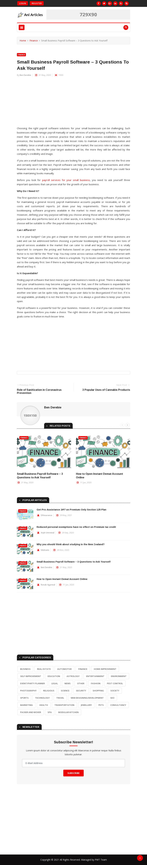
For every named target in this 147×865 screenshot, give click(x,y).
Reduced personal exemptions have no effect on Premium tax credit (76, 527)
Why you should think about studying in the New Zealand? (71, 544)
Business (25, 669)
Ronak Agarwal (48, 584)
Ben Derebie (25, 75)
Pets (101, 705)
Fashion (95, 683)
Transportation (64, 705)
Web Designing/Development (87, 697)
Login (22, 3)
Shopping (98, 690)
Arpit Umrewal (47, 532)
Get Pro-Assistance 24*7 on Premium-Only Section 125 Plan (71, 509)
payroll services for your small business (66, 180)
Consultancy (118, 705)
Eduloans (45, 550)
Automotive (64, 669)
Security (81, 690)
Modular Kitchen (68, 712)
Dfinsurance (46, 515)
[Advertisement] (73, 103)
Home (23, 40)
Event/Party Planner (32, 683)
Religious (48, 690)
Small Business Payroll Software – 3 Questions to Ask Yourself (73, 561)
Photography (28, 690)
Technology (42, 697)
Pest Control (115, 683)
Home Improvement (105, 669)
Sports (24, 697)
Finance (34, 40)
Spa (50, 712)
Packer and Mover (30, 712)
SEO (112, 697)
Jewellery (86, 705)
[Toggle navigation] (21, 27)
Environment (118, 676)
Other (80, 683)
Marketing (26, 705)
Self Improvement (30, 676)
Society (114, 690)
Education (54, 676)
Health (43, 705)
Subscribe (73, 773)
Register (37, 3)
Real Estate (44, 669)
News (67, 683)
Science (65, 690)
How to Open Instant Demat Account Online (62, 579)
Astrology (73, 676)
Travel (60, 697)
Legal (54, 683)
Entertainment (95, 676)
